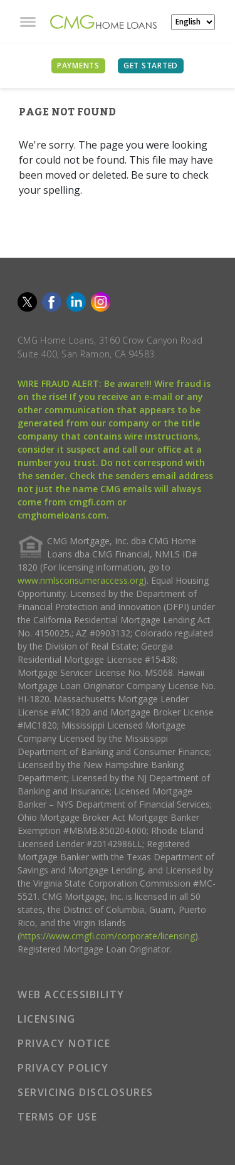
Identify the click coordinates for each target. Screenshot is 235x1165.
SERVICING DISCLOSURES (86, 1092)
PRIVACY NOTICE (64, 1043)
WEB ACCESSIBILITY (71, 994)
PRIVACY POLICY (63, 1068)
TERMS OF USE (57, 1117)
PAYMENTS (78, 65)
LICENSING (47, 1019)
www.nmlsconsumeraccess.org (81, 580)
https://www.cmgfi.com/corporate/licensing (107, 936)
